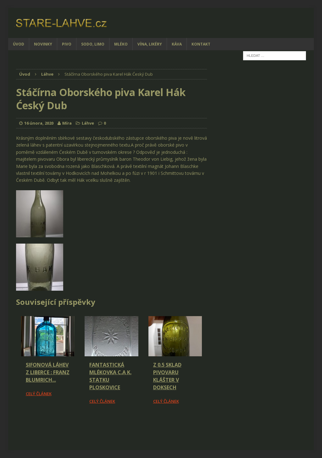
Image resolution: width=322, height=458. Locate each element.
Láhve (88, 123)
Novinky (43, 44)
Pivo (66, 44)
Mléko (121, 44)
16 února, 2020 (38, 123)
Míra (67, 123)
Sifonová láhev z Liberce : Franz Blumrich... (47, 372)
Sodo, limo (92, 44)
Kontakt (201, 44)
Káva (177, 44)
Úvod (18, 44)
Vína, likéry (149, 44)
